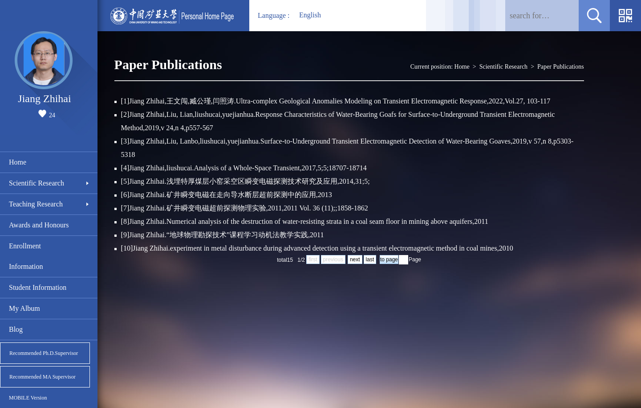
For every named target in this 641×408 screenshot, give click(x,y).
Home (17, 162)
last (370, 259)
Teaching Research (36, 204)
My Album (24, 308)
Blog (16, 329)
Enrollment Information (26, 256)
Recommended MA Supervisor (42, 377)
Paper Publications (560, 66)
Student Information (37, 287)
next (355, 259)
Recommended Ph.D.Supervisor (43, 353)
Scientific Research (36, 183)
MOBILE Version (28, 398)
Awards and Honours (39, 225)
